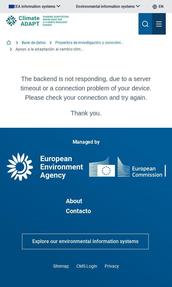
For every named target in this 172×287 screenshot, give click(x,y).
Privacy (112, 266)
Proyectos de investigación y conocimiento (89, 43)
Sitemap (61, 266)
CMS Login (86, 266)
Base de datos (34, 43)
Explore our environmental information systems (85, 241)
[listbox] (34, 6)
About (74, 201)
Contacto (78, 211)
